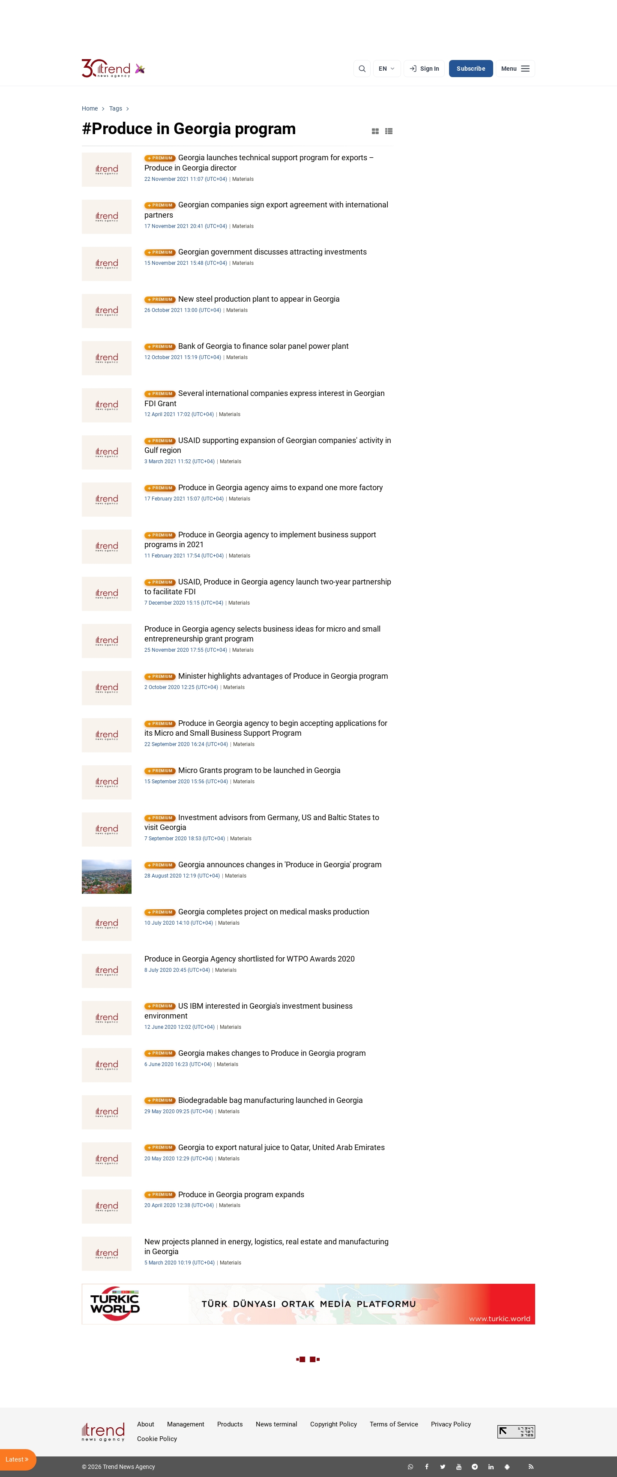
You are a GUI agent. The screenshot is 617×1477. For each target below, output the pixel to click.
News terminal (276, 1424)
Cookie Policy (157, 1439)
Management (185, 1424)
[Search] (362, 68)
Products (230, 1424)
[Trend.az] (113, 68)
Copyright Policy (333, 1424)
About (145, 1424)
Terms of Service (394, 1424)
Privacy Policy (451, 1424)
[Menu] (515, 68)
